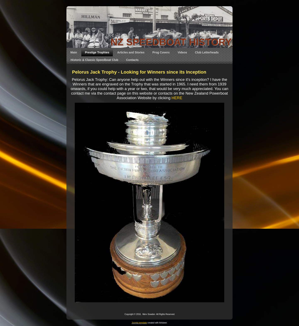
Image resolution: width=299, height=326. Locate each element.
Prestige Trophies (97, 52)
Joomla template (139, 323)
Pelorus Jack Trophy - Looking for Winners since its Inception (139, 72)
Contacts (132, 60)
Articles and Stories (131, 52)
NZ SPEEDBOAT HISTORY (171, 41)
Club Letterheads (207, 52)
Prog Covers (161, 52)
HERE (177, 98)
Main (73, 52)
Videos (182, 52)
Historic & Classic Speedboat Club (94, 60)
